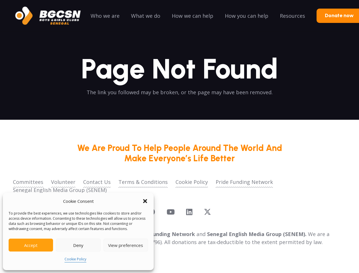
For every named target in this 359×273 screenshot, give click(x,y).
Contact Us (97, 181)
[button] (145, 201)
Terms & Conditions (143, 181)
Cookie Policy (75, 259)
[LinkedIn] (189, 211)
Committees (28, 181)
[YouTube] (171, 211)
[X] (207, 212)
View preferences (125, 245)
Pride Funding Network (244, 181)
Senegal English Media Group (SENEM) (60, 189)
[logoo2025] (52, 16)
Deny (78, 245)
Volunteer (63, 181)
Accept (31, 245)
